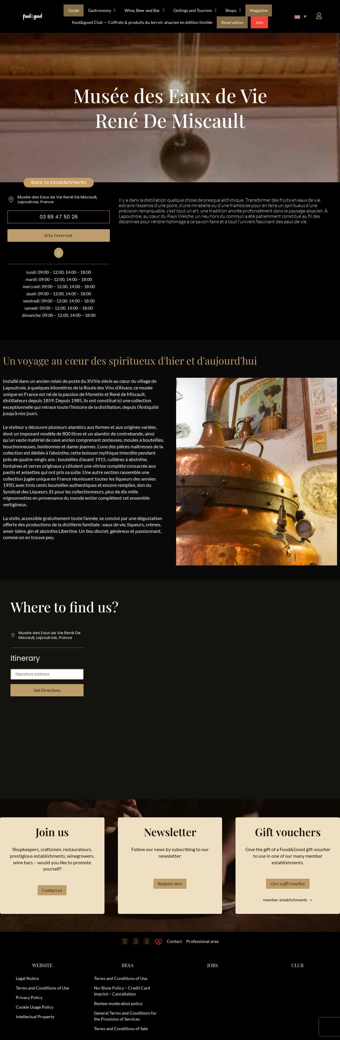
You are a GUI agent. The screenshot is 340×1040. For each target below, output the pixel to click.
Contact (174, 941)
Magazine (258, 10)
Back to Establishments (58, 182)
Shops (233, 10)
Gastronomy (102, 10)
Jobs (259, 22)
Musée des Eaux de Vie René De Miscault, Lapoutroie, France (57, 199)
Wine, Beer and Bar (144, 10)
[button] (301, 16)
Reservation (232, 22)
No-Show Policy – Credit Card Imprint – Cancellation (122, 990)
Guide (73, 10)
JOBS (212, 965)
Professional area (202, 941)
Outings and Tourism (194, 10)
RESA (127, 965)
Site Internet (58, 235)
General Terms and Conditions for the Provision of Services (125, 1015)
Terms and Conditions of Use (42, 987)
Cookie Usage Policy (34, 1007)
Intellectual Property (35, 1016)
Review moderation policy (118, 1003)
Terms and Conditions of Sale (121, 1028)
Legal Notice (27, 978)
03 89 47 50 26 (59, 216)
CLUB (297, 965)
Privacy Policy (29, 997)
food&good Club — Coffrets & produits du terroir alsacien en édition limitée (142, 22)
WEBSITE (42, 965)
